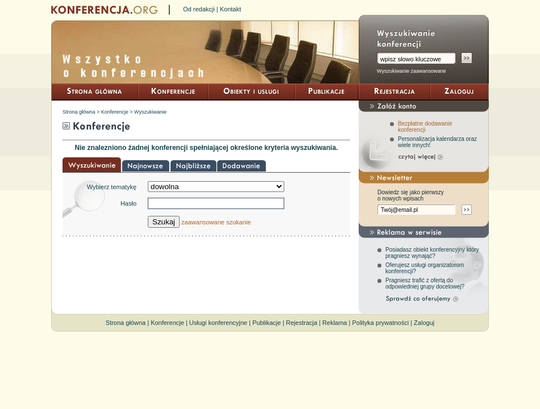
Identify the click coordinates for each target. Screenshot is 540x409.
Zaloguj (424, 322)
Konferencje (114, 112)
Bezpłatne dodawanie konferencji (425, 126)
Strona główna (79, 112)
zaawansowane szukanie (216, 222)
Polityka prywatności (380, 322)
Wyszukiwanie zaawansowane (411, 71)
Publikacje (266, 322)
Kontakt (230, 9)
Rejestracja (301, 322)
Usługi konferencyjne (218, 322)
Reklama (334, 322)
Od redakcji (199, 9)
